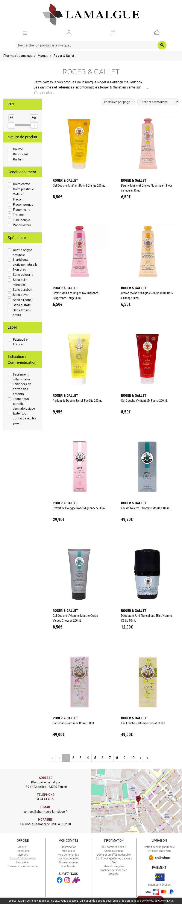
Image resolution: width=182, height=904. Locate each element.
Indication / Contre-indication (22, 359)
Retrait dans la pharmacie (159, 847)
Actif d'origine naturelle (22, 252)
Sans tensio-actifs (22, 312)
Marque (43, 55)
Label (12, 327)
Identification (68, 847)
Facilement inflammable (21, 377)
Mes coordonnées (68, 858)
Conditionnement (22, 172)
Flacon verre (21, 210)
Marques (23, 854)
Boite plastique (23, 189)
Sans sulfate (22, 305)
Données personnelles (113, 870)
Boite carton (21, 184)
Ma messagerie (68, 862)
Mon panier (68, 850)
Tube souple (21, 220)
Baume (18, 149)
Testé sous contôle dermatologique (24, 404)
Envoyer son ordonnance (23, 866)
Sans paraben (22, 290)
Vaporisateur (22, 225)
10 (133, 758)
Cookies (114, 874)
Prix (11, 104)
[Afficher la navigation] (25, 32)
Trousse (18, 215)
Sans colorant (23, 275)
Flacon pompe (23, 205)
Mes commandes (68, 854)
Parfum (18, 159)
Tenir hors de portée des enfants (22, 389)
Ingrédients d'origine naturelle (25, 262)
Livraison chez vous (159, 850)
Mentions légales (114, 866)
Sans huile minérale (20, 282)
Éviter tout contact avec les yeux (24, 418)
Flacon (18, 199)
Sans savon (21, 295)
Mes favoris (68, 866)
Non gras (19, 269)
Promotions (23, 850)
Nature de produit (22, 137)
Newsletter (22, 862)
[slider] (11, 125)
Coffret (18, 194)
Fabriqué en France (21, 342)
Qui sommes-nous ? (114, 847)
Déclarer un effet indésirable (114, 854)
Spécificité (17, 238)
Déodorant (20, 154)
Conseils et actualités (23, 858)
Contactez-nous (113, 850)
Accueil (22, 847)
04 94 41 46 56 (45, 799)
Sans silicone (22, 300)
